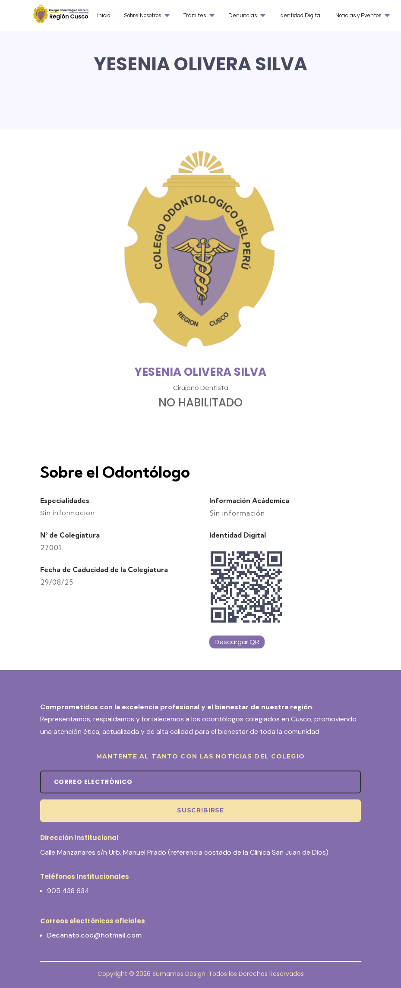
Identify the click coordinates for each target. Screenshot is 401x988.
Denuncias (242, 16)
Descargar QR (237, 642)
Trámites (194, 16)
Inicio (103, 16)
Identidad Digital (300, 16)
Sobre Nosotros (142, 16)
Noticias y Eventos (358, 16)
